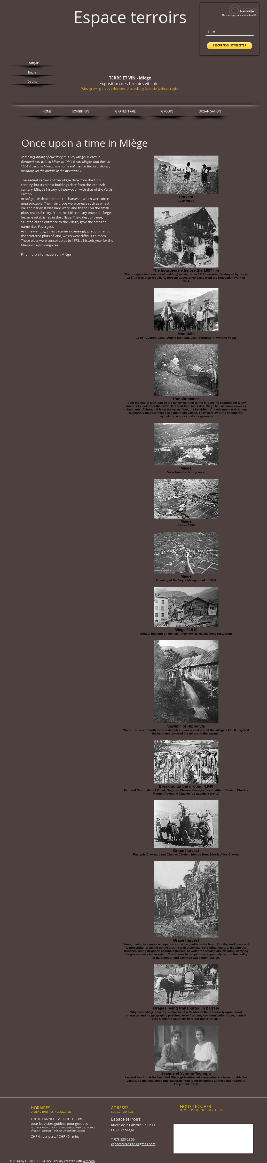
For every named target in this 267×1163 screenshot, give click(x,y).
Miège (66, 254)
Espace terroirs (130, 17)
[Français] (33, 63)
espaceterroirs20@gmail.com (133, 1144)
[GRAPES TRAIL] (125, 111)
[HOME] (47, 111)
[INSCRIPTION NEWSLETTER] (229, 45)
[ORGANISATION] (209, 111)
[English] (33, 72)
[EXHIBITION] (80, 111)
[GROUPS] (167, 111)
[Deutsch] (33, 81)
